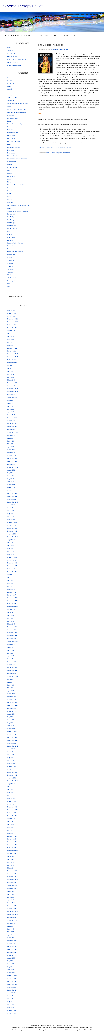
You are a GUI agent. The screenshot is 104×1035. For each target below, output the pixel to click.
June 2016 (10, 615)
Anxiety (9, 106)
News (9, 208)
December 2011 (12, 772)
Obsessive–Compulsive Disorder (18, 211)
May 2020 (10, 479)
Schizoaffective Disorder (15, 243)
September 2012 (12, 746)
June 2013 (10, 720)
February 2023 (12, 383)
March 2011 (11, 798)
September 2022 (12, 397)
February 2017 (11, 592)
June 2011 (10, 789)
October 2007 (11, 917)
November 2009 (12, 845)
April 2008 (10, 900)
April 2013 (10, 726)
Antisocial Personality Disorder (17, 103)
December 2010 (12, 807)
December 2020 (12, 458)
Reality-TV (10, 234)
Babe (9, 47)
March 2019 (11, 519)
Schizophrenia (12, 246)
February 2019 (12, 522)
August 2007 (11, 923)
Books (9, 121)
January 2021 (11, 455)
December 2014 (12, 667)
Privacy (66, 1025)
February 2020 (12, 487)
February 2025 (12, 313)
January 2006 (11, 978)
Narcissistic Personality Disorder (18, 205)
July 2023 (10, 368)
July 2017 (10, 577)
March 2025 (11, 310)
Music (9, 196)
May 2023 (10, 374)
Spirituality (11, 255)
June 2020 (10, 476)
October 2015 (11, 638)
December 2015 (12, 633)
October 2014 (11, 673)
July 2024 (10, 333)
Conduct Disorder (13, 133)
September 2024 (12, 328)
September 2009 (12, 851)
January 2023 (11, 386)
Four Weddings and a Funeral (17, 59)
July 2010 (10, 821)
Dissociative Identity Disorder (17, 159)
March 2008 (11, 903)
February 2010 (12, 836)
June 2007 (10, 929)
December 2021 (12, 423)
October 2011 (11, 778)
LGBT (9, 193)
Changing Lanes (12, 62)
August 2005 (11, 993)
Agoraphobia (11, 95)
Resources (59, 1025)
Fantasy (9, 173)
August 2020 (11, 470)
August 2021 (11, 435)
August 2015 (11, 644)
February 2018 (12, 557)
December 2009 (12, 842)
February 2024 (12, 348)
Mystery (10, 202)
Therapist (10, 269)
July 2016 (10, 612)
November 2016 (12, 601)
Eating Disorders (12, 167)
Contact (48, 1025)
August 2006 (11, 958)
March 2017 (11, 589)
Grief (9, 179)
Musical (9, 199)
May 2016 (10, 618)
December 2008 (12, 877)
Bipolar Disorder (12, 118)
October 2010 (11, 813)
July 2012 (10, 752)
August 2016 (11, 609)
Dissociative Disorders (14, 156)
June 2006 (10, 964)
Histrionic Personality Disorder (17, 185)
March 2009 (11, 868)
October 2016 (11, 604)
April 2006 (10, 970)
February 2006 (12, 975)
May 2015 (10, 653)
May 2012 (10, 758)
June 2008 (10, 894)
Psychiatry (10, 217)
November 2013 (12, 705)
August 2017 (11, 574)
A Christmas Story (13, 53)
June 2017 (10, 580)
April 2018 (10, 551)
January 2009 (11, 874)
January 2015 (11, 665)
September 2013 (12, 711)
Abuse (9, 77)
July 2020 (10, 473)
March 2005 (11, 1007)
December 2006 (12, 946)
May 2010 (10, 827)
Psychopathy (11, 226)
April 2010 (10, 830)
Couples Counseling (13, 141)
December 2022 (12, 389)
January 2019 (11, 525)
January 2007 (11, 943)
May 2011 (10, 792)
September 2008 (12, 885)
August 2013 (11, 714)
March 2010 (11, 833)
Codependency (12, 127)
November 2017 (12, 566)
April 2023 (10, 377)
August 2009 (11, 853)
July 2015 (10, 647)
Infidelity (10, 191)
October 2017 (11, 569)
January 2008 (11, 909)
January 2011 (11, 804)
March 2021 (11, 450)
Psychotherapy (12, 228)
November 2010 (12, 810)
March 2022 (11, 415)
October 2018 (11, 534)
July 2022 (10, 403)
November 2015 (12, 636)
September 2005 (12, 990)
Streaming (10, 260)
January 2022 (11, 421)
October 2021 (11, 429)
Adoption (10, 89)
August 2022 (11, 400)
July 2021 (10, 438)
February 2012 (12, 766)
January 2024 (11, 351)
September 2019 (12, 502)
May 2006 (10, 967)
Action (9, 80)
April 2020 (10, 482)
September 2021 (12, 432)
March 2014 (11, 694)
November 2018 (12, 531)
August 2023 (11, 365)
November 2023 (12, 357)
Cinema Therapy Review (23, 6)
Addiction (10, 83)
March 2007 (11, 938)
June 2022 (10, 406)
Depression (11, 153)
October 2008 (11, 882)
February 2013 (12, 731)
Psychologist (11, 220)
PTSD (9, 231)
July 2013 (10, 717)
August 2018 (11, 540)
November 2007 (12, 914)
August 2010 (11, 818)
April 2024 (10, 342)
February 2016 (12, 627)
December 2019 (12, 493)
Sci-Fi (9, 249)
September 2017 (12, 572)
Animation (10, 101)
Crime (48, 153)
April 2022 (10, 412)
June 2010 (10, 824)
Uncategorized (12, 281)
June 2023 (10, 371)
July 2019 (10, 508)
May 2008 (10, 897)
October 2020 (11, 464)
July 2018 (10, 543)
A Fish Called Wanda (14, 65)
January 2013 (11, 734)
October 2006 (12, 952)
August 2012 (11, 749)
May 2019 (10, 514)
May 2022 (10, 409)
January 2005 (11, 1013)
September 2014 (12, 676)
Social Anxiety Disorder (15, 252)
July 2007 (10, 926)
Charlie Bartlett (12, 56)
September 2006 (12, 955)
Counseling (11, 138)
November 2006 (12, 949)
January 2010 (11, 839)
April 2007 (10, 935)
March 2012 (11, 763)
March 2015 (11, 659)
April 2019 (10, 516)
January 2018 (11, 560)
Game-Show (11, 176)
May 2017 (10, 583)
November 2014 (12, 670)
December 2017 (12, 563)
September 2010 (12, 816)
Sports (9, 257)
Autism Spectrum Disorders (16, 109)
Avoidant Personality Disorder (17, 112)
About (53, 1025)
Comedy (10, 130)
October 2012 (11, 743)
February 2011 (11, 801)
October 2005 (11, 987)
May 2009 (10, 862)
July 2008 (10, 891)
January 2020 (11, 490)
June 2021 (10, 441)
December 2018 (12, 528)
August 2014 (11, 679)
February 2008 (12, 906)
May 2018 (10, 548)
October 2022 (11, 394)
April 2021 (10, 447)
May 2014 (10, 688)
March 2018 (11, 554)
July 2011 (10, 787)
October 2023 (11, 360)
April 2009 (10, 865)
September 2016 (12, 607)
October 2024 (11, 325)
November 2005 (12, 984)
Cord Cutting (11, 135)
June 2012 (10, 755)
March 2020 (11, 484)
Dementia (10, 150)
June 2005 (10, 999)
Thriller (9, 275)
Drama (53, 153)
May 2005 (10, 1002)
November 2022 (12, 392)
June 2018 (10, 545)
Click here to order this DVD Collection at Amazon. (54, 148)
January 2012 (11, 769)
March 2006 (11, 972)
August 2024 (11, 330)
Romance (10, 240)
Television (66, 153)
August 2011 (11, 784)
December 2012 (12, 737)
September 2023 (12, 363)
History (9, 182)
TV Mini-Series (12, 278)
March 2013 (11, 728)
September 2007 (12, 920)
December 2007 (12, 911)
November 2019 (12, 496)
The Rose (10, 50)
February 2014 (12, 697)
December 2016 (12, 598)
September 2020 (12, 467)
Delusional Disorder (13, 147)
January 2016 (11, 630)
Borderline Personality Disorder (17, 124)
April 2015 (10, 656)
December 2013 (12, 702)
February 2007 (12, 941)
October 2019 (11, 499)
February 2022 (12, 418)
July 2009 (10, 856)
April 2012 (10, 760)
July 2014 (10, 682)
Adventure (10, 92)
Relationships (11, 237)
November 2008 (12, 880)
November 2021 (12, 426)
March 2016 (11, 624)
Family (9, 170)
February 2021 (12, 453)
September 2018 (12, 537)
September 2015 (12, 641)
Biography (10, 115)
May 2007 (10, 932)
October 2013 (11, 708)
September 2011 (12, 781)
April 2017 (10, 586)
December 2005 (12, 981)
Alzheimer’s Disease (13, 98)
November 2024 (12, 322)
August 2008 (11, 888)
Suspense (59, 153)
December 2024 (12, 319)
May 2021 (10, 444)
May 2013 (10, 723)
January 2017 (11, 595)
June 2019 (10, 511)
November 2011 (12, 775)
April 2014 (10, 691)
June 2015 (10, 650)
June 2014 (10, 685)
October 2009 (12, 848)
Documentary (11, 162)
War (8, 284)
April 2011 (10, 795)
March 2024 (11, 345)
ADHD (9, 86)
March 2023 (11, 380)
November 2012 (12, 740)
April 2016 (10, 621)
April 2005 (10, 1004)
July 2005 (10, 996)
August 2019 (11, 505)
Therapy (10, 272)
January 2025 (11, 316)
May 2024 (10, 339)
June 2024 (10, 336)
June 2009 (10, 859)
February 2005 (12, 1010)
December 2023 (12, 354)
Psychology (11, 223)
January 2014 (11, 699)
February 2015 (12, 662)
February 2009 (12, 871)
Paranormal (11, 214)
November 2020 (12, 461)
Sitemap (71, 1025)
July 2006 (10, 961)
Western (10, 286)
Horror (9, 188)
